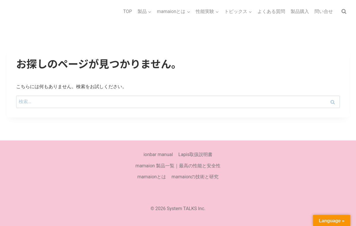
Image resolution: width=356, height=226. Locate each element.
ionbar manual (158, 154)
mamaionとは (151, 176)
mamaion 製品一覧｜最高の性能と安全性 (178, 165)
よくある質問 (271, 11)
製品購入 (300, 11)
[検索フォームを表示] (344, 11)
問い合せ (323, 11)
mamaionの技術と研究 (195, 176)
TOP (127, 11)
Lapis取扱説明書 (195, 154)
